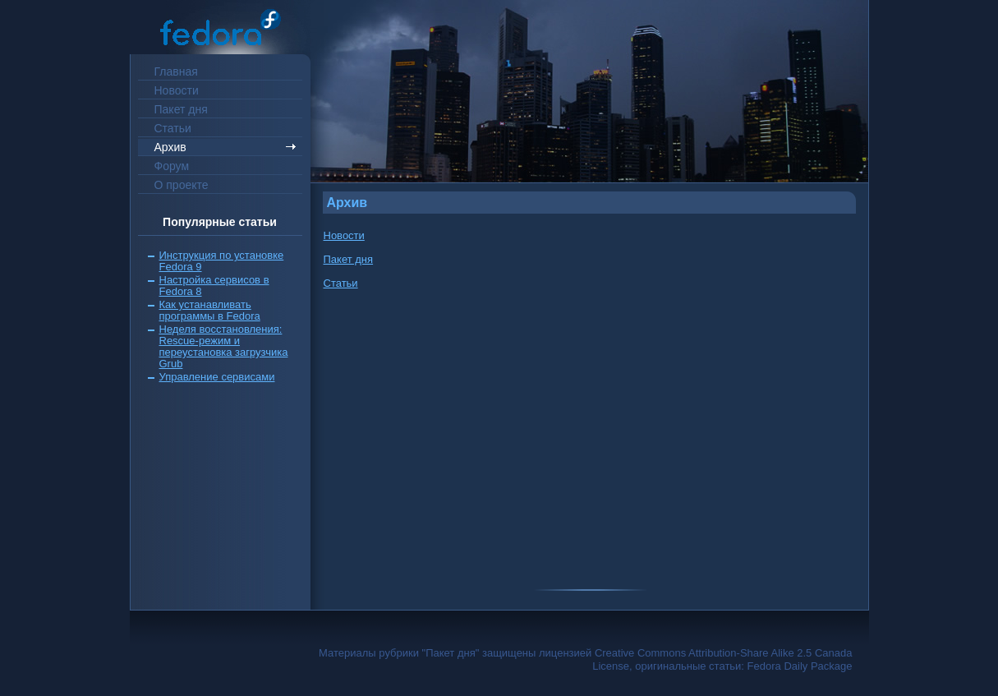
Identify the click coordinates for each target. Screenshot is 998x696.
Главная (176, 71)
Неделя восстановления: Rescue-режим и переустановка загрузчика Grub (223, 346)
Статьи (172, 128)
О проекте (181, 184)
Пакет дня (181, 109)
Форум (172, 166)
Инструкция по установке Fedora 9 (221, 261)
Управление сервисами (217, 377)
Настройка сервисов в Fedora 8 (214, 285)
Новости (176, 90)
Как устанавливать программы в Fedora (209, 310)
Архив (170, 147)
